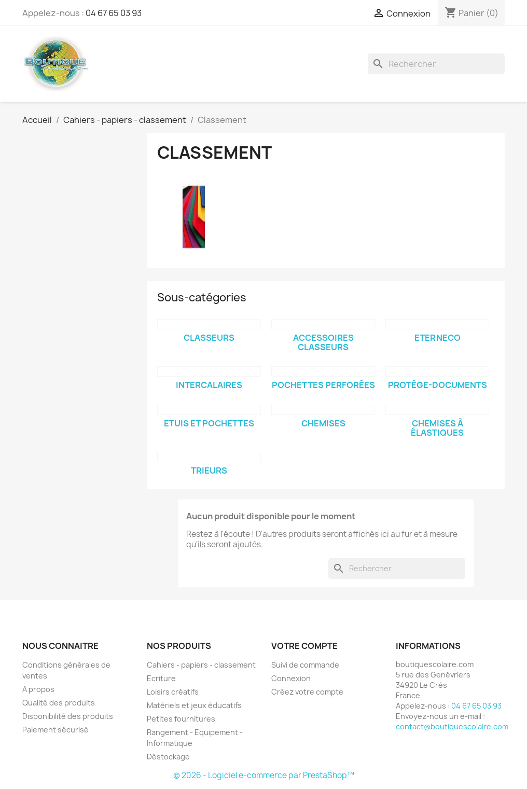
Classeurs (209, 337)
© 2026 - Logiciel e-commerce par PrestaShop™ (263, 775)
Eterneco (437, 337)
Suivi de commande (305, 665)
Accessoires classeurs (323, 342)
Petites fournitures (181, 719)
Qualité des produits (58, 703)
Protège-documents (437, 385)
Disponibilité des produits (67, 716)
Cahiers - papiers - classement (201, 665)
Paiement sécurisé (55, 730)
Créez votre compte (307, 692)
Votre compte (304, 646)
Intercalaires (209, 385)
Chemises (323, 423)
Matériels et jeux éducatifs (194, 705)
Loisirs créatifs (173, 692)
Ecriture (161, 678)
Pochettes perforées (323, 385)
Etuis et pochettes (209, 423)
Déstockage (168, 757)
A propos (38, 689)
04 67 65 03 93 (114, 13)
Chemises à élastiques (437, 428)
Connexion (291, 678)
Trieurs (209, 470)
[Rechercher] (436, 63)
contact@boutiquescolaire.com (452, 726)
